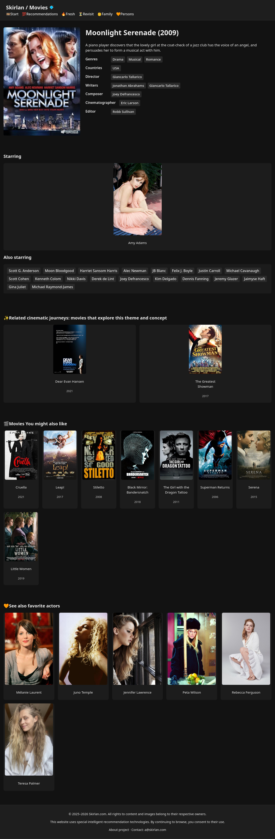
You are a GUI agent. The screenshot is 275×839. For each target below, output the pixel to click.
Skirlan (15, 7)
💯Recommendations (40, 14)
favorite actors (44, 606)
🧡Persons (125, 14)
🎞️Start (12, 14)
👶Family (105, 14)
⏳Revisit (86, 14)
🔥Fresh (68, 14)
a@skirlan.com (155, 830)
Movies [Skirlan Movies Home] (41, 7)
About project (119, 830)
